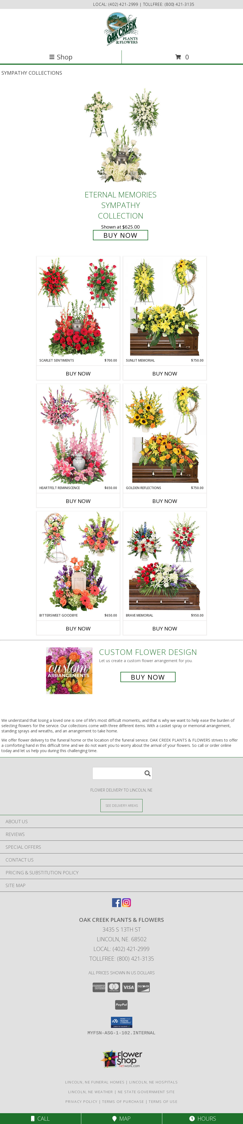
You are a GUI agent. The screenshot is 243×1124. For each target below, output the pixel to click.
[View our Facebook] (116, 905)
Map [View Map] (121, 1118)
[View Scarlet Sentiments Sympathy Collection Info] (78, 307)
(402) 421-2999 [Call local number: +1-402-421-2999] (124, 4)
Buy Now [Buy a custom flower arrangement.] (148, 677)
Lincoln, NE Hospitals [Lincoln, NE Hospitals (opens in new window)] (153, 1082)
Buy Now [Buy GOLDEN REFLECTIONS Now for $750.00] (164, 501)
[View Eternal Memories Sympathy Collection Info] (121, 136)
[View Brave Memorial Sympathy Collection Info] (164, 562)
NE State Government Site (146, 1091)
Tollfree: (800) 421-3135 (121, 958)
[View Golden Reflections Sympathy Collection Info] (164, 434)
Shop (60, 56)
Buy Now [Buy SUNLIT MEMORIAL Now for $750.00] (164, 373)
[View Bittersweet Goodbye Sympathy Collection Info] (78, 562)
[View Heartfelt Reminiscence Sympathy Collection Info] (78, 434)
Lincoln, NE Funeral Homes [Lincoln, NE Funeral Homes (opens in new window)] (95, 1082)
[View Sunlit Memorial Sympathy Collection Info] (164, 307)
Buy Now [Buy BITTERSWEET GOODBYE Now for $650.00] (78, 628)
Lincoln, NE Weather (90, 1091)
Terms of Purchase (123, 1101)
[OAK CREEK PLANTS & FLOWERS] (121, 29)
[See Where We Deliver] (121, 805)
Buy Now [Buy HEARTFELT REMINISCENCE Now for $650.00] (78, 501)
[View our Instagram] (126, 905)
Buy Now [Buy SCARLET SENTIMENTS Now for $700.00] (78, 373)
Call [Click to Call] (40, 1118)
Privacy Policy (81, 1101)
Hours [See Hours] (202, 1118)
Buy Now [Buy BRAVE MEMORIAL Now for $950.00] (164, 628)
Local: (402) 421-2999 (121, 949)
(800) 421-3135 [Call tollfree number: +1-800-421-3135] (179, 4)
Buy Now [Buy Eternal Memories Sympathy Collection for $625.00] (120, 235)
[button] (121, 1022)
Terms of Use (163, 1101)
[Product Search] (122, 773)
